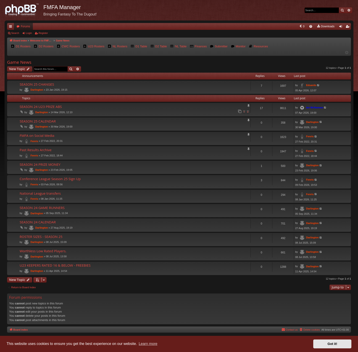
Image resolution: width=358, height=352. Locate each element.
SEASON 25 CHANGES (37, 84)
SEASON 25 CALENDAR (38, 121)
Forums (25, 26)
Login (29, 33)
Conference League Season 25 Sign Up (50, 178)
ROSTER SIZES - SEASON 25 (41, 236)
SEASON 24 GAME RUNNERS (42, 207)
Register (43, 33)
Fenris (34, 141)
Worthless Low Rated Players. (43, 251)
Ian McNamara (314, 107)
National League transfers (40, 193)
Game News (19, 62)
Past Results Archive (36, 150)
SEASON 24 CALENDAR (38, 222)
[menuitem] (265, 26)
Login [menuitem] (341, 27)
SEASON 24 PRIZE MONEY (40, 164)
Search (15, 33)
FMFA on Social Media (37, 135)
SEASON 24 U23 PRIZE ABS (41, 106)
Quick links (11, 27)
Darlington (37, 89)
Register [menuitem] (348, 27)
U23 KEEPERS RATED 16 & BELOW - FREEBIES (55, 265)
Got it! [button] (332, 344)
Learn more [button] (148, 344)
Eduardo (311, 85)
